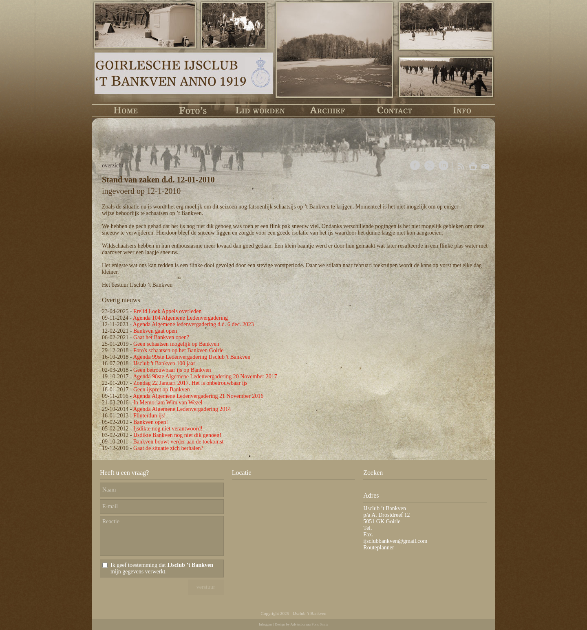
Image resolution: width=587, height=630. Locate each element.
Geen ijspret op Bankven (161, 389)
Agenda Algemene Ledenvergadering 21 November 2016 (198, 396)
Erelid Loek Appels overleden (167, 311)
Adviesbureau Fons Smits (309, 624)
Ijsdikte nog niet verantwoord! (168, 429)
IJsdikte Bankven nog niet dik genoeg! (177, 435)
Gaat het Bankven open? (161, 337)
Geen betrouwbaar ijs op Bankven (172, 370)
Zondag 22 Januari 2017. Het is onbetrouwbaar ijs (190, 383)
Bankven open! (150, 422)
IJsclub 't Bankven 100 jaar (164, 363)
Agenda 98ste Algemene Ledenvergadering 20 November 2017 (205, 376)
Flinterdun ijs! (149, 416)
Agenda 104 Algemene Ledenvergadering (180, 318)
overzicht (112, 165)
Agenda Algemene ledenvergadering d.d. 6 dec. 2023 (193, 324)
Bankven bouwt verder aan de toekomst (178, 442)
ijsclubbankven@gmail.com (395, 541)
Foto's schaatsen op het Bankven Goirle (178, 350)
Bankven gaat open (155, 331)
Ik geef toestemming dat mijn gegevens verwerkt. (161, 568)
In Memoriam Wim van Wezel (168, 403)
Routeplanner (378, 547)
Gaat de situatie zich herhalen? (168, 448)
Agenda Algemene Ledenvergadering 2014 (182, 409)
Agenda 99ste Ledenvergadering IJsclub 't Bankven (191, 357)
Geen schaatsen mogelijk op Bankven (176, 344)
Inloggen (265, 624)
